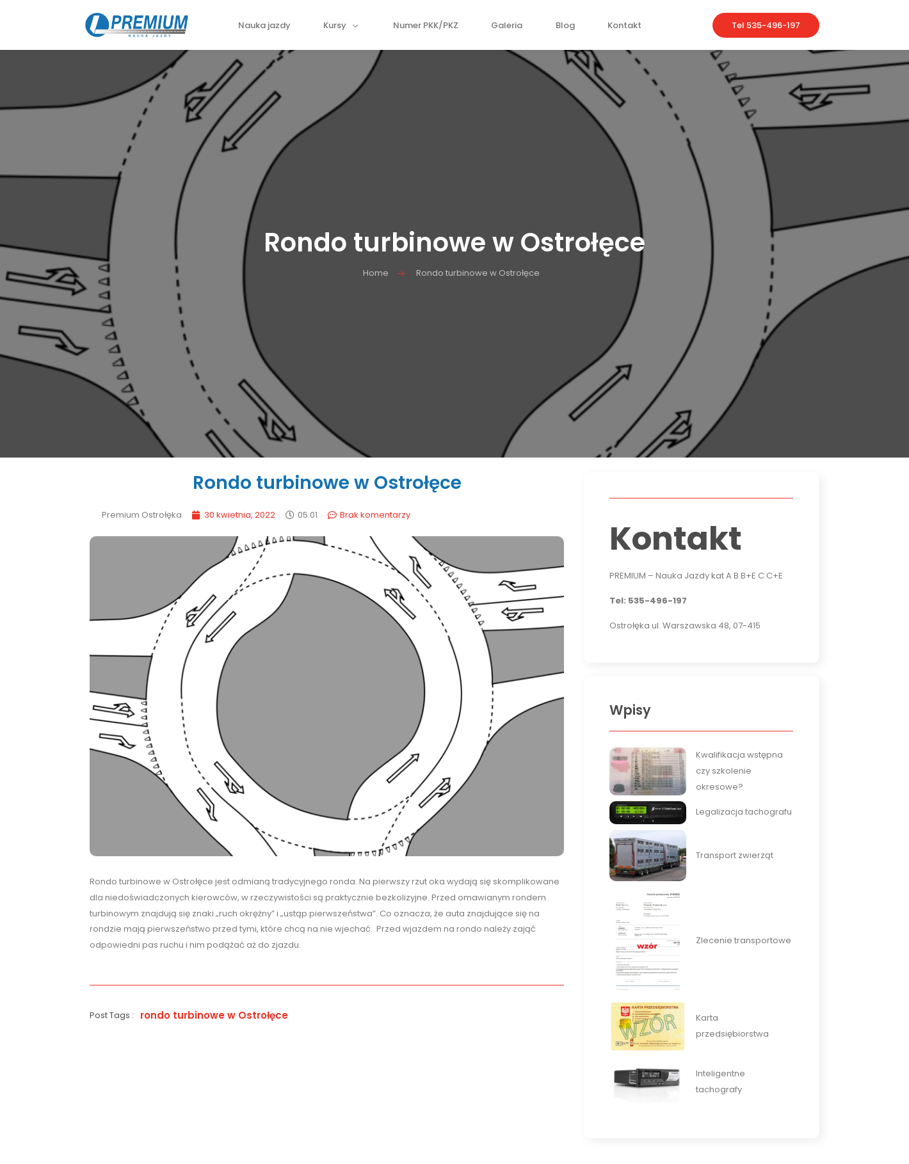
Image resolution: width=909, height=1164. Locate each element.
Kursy (343, 28)
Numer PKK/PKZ (426, 28)
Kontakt (623, 28)
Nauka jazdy (267, 28)
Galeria (506, 28)
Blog (564, 28)
